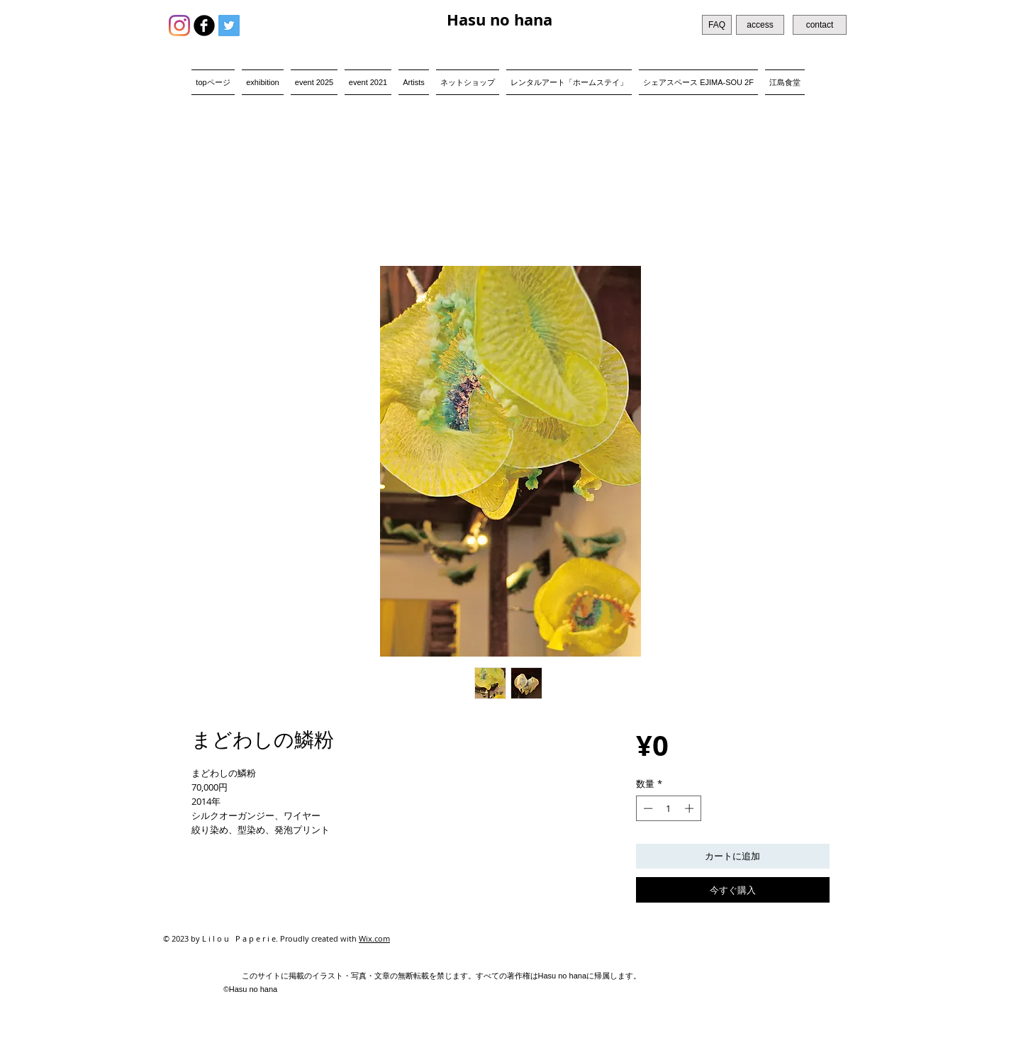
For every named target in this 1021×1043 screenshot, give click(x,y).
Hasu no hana (499, 19)
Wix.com (374, 938)
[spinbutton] (668, 808)
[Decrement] (646, 808)
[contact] (820, 25)
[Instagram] (179, 25)
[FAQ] (717, 25)
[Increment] (690, 808)
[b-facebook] (204, 25)
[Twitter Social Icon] (229, 25)
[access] (760, 25)
